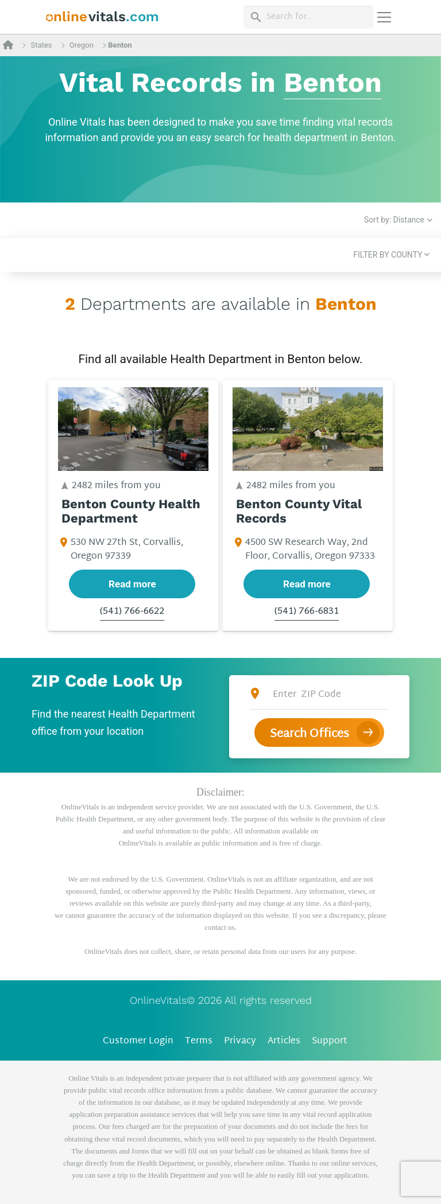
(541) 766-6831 (306, 612)
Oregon (81, 45)
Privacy (240, 1041)
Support (329, 1041)
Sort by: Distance (394, 219)
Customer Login (138, 1041)
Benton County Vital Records (299, 511)
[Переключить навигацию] (384, 17)
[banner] (102, 17)
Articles (284, 1041)
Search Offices (309, 734)
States (41, 45)
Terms (198, 1041)
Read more (132, 584)
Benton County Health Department (130, 511)
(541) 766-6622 (132, 612)
